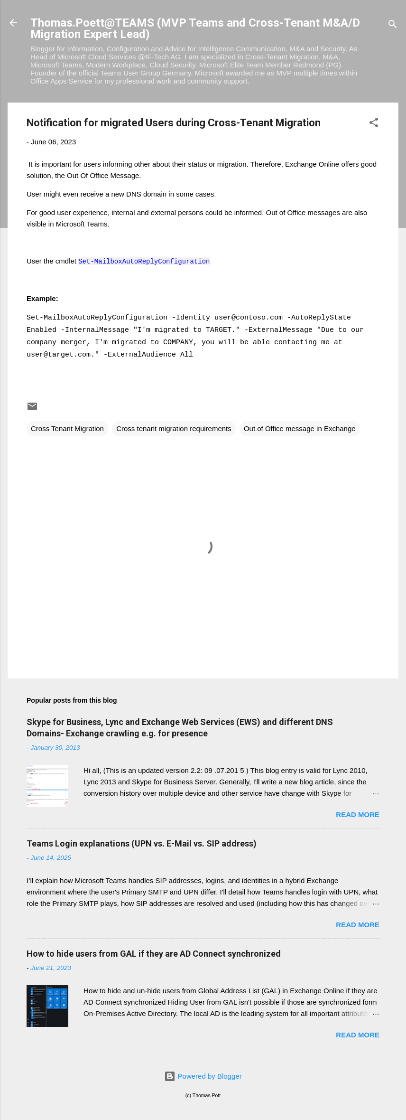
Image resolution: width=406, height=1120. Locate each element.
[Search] (392, 25)
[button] (373, 124)
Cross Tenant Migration (67, 428)
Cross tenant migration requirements (173, 428)
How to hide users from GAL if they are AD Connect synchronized (154, 954)
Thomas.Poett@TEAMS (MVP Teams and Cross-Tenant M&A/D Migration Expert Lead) (195, 28)
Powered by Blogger (202, 1076)
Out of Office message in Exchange (300, 428)
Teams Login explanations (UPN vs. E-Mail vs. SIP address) (142, 843)
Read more (357, 814)
